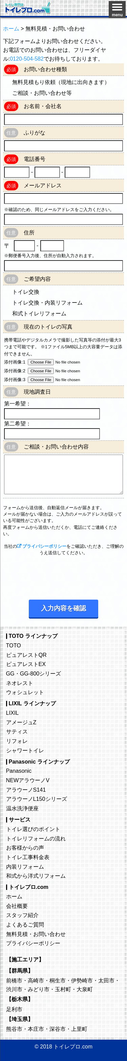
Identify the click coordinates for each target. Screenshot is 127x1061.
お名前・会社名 (43, 106)
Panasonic (19, 771)
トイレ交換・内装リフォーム (47, 303)
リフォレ (17, 741)
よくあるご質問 (25, 924)
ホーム (14, 896)
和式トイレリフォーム (39, 313)
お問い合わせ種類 (45, 69)
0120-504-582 (27, 59)
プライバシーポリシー (44, 546)
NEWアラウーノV (28, 780)
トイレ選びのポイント (33, 829)
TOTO (13, 645)
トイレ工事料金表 (27, 857)
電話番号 (34, 159)
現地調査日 (37, 392)
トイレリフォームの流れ (36, 838)
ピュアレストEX (26, 664)
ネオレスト (19, 683)
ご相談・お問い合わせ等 (42, 93)
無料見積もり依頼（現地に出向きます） (61, 82)
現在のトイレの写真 (48, 327)
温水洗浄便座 (22, 808)
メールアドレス (43, 185)
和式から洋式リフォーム (36, 876)
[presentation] (54, 576)
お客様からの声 (25, 848)
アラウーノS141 (26, 790)
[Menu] (117, 9)
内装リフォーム (25, 867)
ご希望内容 (37, 279)
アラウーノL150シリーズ (36, 799)
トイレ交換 (25, 292)
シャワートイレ (25, 750)
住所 (29, 232)
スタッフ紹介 (22, 915)
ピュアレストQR (26, 655)
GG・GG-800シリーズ (33, 673)
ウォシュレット (25, 692)
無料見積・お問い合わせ (36, 934)
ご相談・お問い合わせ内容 (56, 447)
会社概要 (17, 906)
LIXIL (12, 713)
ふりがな (34, 133)
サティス (17, 731)
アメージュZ (21, 722)
